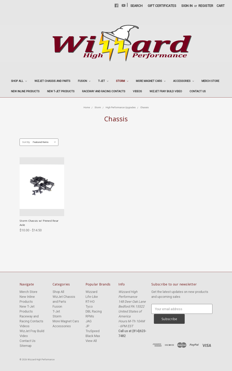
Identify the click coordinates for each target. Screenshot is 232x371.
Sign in (187, 6)
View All (91, 341)
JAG (89, 321)
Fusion (84, 81)
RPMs (90, 316)
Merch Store (210, 81)
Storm (122, 81)
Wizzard (91, 292)
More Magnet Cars (150, 81)
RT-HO (90, 301)
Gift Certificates (162, 6)
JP (87, 326)
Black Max (93, 336)
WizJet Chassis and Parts (52, 81)
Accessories (183, 81)
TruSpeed (93, 331)
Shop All (19, 81)
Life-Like (92, 297)
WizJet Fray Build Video (166, 91)
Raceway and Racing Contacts (103, 91)
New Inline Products (25, 91)
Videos (137, 91)
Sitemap (26, 346)
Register (205, 6)
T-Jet (103, 81)
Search (136, 6)
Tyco (89, 306)
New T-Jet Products (60, 91)
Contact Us (198, 91)
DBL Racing (94, 311)
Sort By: (26, 142)
